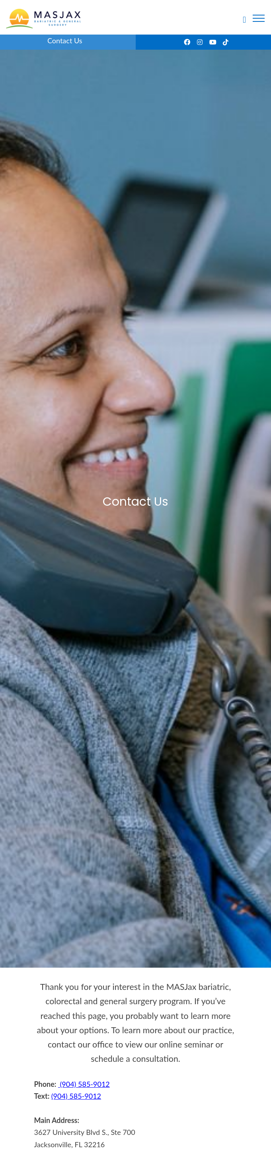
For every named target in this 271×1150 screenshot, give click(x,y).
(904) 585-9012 (84, 1084)
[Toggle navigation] (258, 18)
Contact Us (64, 40)
